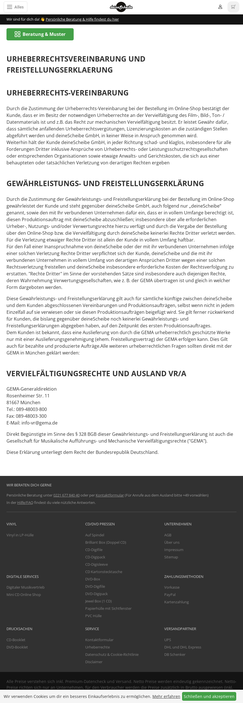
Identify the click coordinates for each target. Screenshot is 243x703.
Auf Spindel (94, 535)
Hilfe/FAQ (25, 502)
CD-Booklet (15, 639)
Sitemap (171, 557)
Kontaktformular (110, 495)
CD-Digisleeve (96, 564)
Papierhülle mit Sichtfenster (108, 608)
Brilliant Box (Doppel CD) (105, 542)
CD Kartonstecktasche (103, 571)
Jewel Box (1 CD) (98, 601)
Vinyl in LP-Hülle (20, 535)
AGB (167, 535)
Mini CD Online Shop (23, 594)
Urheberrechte (97, 647)
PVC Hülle (93, 616)
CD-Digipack (95, 557)
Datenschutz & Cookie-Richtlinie (112, 654)
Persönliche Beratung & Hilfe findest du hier (82, 19)
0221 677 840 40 (66, 495)
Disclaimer (93, 661)
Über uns (171, 542)
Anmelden (220, 6)
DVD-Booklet (17, 647)
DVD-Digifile (95, 586)
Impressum (173, 549)
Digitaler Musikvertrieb (25, 587)
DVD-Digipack (96, 594)
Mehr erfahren (166, 696)
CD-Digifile (93, 549)
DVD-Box (92, 579)
